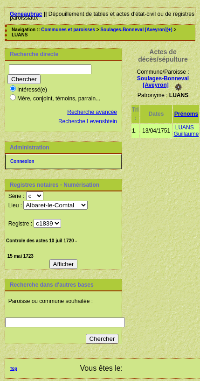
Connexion (22, 161)
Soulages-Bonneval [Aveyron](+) (136, 29)
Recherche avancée (92, 112)
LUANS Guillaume (186, 130)
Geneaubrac (26, 14)
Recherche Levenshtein (87, 121)
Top (13, 368)
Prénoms (186, 114)
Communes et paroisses (68, 29)
